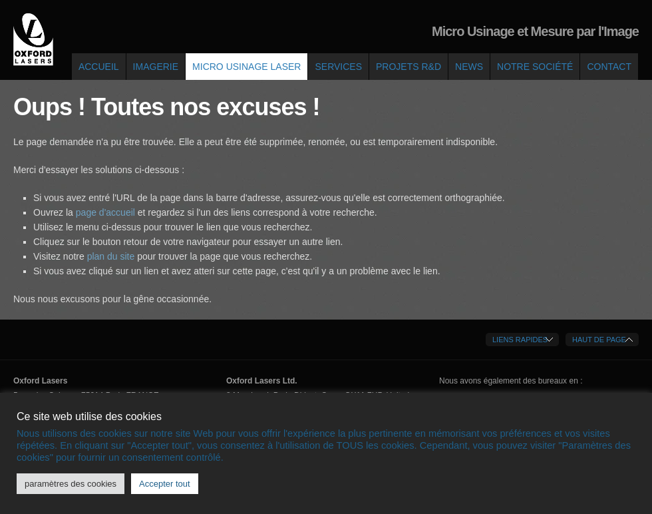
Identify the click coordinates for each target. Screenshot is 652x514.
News (469, 66)
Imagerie (155, 66)
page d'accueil (107, 212)
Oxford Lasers (33, 40)
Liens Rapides (520, 340)
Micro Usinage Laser (246, 66)
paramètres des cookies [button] (70, 484)
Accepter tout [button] (164, 484)
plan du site (110, 256)
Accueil (99, 66)
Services (338, 66)
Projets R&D (408, 66)
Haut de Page (599, 340)
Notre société (535, 66)
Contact (609, 66)
